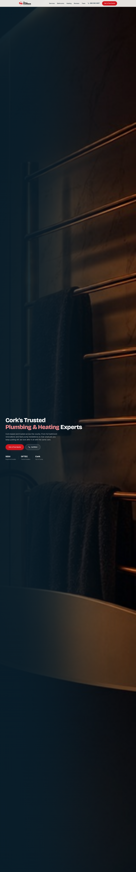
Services (52, 3)
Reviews (76, 3)
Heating (69, 3)
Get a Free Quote (109, 3)
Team (83, 3)
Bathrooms (60, 3)
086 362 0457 (94, 3)
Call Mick (32, 447)
